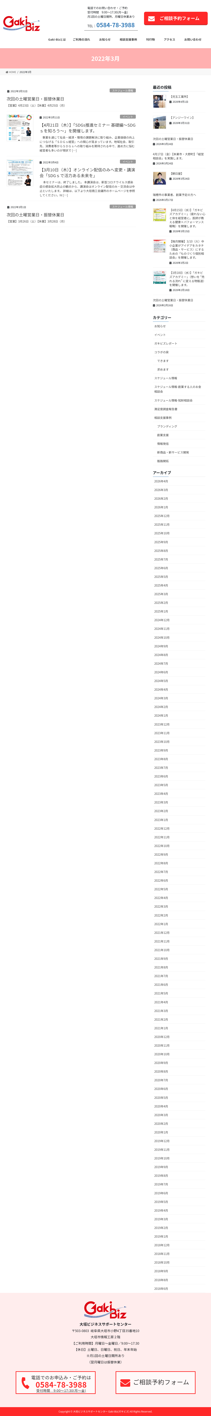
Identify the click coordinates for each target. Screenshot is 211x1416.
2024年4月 (161, 689)
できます (163, 361)
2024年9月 (161, 646)
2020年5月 (161, 1098)
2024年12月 (162, 620)
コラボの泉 (161, 352)
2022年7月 (161, 872)
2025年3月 (161, 594)
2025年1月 (161, 611)
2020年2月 (161, 1123)
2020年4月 (161, 1106)
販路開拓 (163, 461)
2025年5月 (161, 577)
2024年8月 (161, 655)
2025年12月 (162, 516)
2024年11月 (162, 629)
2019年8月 (161, 1175)
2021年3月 (161, 1011)
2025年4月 (161, 585)
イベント (128, 117)
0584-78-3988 (115, 25)
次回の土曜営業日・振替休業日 (35, 99)
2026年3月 (161, 490)
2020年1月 (161, 1132)
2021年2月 (161, 1019)
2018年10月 (162, 1262)
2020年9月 (161, 1063)
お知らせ (160, 326)
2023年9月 (161, 750)
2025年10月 (162, 533)
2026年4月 (161, 481)
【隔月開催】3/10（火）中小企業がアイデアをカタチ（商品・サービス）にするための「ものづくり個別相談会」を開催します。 (186, 249)
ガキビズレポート (165, 343)
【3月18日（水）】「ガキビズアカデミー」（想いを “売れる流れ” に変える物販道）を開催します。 (187, 279)
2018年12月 (162, 1245)
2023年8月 (161, 759)
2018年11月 (162, 1254)
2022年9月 (161, 854)
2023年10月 (162, 742)
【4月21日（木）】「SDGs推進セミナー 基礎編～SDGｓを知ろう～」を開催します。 (88, 128)
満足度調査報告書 (165, 409)
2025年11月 (162, 524)
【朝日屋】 (176, 173)
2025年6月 (161, 568)
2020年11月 (162, 1045)
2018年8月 (161, 1280)
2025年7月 (161, 559)
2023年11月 (162, 733)
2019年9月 (161, 1167)
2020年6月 (161, 1089)
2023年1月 (161, 820)
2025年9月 (161, 542)
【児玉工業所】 (179, 96)
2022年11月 (162, 837)
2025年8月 (161, 551)
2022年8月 (161, 863)
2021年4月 (161, 1002)
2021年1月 (161, 1028)
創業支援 (163, 435)
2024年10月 (162, 637)
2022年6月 (161, 880)
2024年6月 (161, 672)
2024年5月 (161, 681)
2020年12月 (162, 1037)
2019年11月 (162, 1149)
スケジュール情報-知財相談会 (173, 400)
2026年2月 (161, 498)
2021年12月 (162, 933)
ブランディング (167, 426)
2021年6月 (161, 984)
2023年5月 (161, 785)
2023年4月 (161, 794)
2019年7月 (161, 1184)
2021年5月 (161, 993)
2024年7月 (161, 663)
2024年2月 (161, 707)
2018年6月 (161, 1288)
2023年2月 (161, 811)
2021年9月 (161, 959)
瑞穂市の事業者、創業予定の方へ (174, 195)
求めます (163, 369)
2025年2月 (161, 603)
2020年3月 (161, 1115)
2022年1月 (161, 924)
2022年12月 (162, 828)
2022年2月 (161, 915)
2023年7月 (161, 768)
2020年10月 (162, 1054)
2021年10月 (162, 950)
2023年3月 (161, 802)
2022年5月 (161, 889)
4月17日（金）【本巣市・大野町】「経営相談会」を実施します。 (178, 156)
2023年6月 (161, 776)
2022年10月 (162, 846)
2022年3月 (161, 906)
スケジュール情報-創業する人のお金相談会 (177, 389)
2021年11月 (162, 941)
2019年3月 (161, 1219)
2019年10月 (162, 1158)
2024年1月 (161, 715)
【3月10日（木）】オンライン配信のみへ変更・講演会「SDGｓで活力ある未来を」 (87, 172)
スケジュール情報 (122, 90)
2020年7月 (161, 1080)
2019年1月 (161, 1236)
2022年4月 (161, 898)
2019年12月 (162, 1141)
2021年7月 (161, 976)
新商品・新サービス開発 (173, 452)
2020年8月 (161, 1071)
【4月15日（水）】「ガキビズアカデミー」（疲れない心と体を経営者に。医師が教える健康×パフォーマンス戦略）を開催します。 (187, 218)
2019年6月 (161, 1193)
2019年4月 (161, 1210)
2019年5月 (161, 1202)
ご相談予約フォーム (179, 18)
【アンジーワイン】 (182, 117)
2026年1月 (161, 507)
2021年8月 (161, 967)
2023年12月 (162, 724)
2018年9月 (161, 1271)
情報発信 (163, 444)
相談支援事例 (163, 418)
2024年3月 (161, 698)
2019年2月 (161, 1228)
